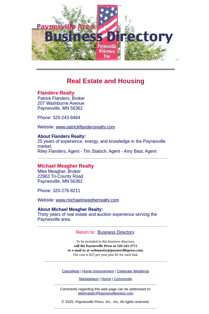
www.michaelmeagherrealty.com (87, 200)
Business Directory (116, 232)
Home (106, 279)
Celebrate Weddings (133, 271)
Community (123, 279)
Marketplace (89, 279)
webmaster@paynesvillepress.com (105, 293)
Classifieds (70, 271)
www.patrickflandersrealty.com (85, 127)
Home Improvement (98, 271)
